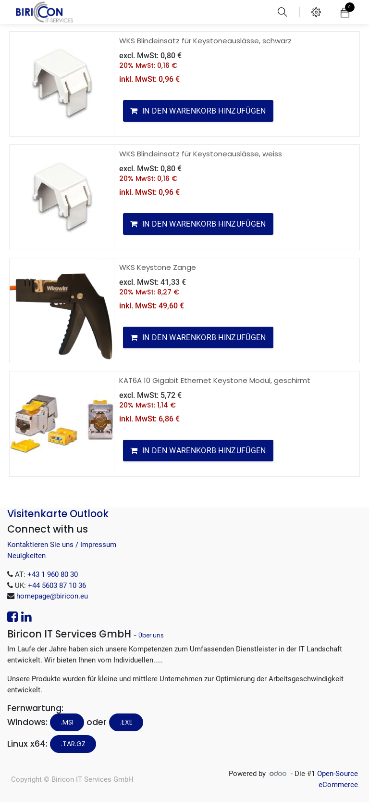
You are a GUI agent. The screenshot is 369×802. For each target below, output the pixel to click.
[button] (198, 111)
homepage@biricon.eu (52, 596)
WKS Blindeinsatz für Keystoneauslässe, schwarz (205, 41)
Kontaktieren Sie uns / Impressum (61, 544)
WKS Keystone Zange (157, 267)
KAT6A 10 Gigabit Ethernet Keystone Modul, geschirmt (214, 380)
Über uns (151, 635)
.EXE (126, 722)
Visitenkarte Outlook (58, 514)
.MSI (67, 722)
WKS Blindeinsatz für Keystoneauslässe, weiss (200, 154)
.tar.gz (73, 744)
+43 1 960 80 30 (52, 574)
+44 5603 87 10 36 (57, 585)
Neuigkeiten (26, 555)
